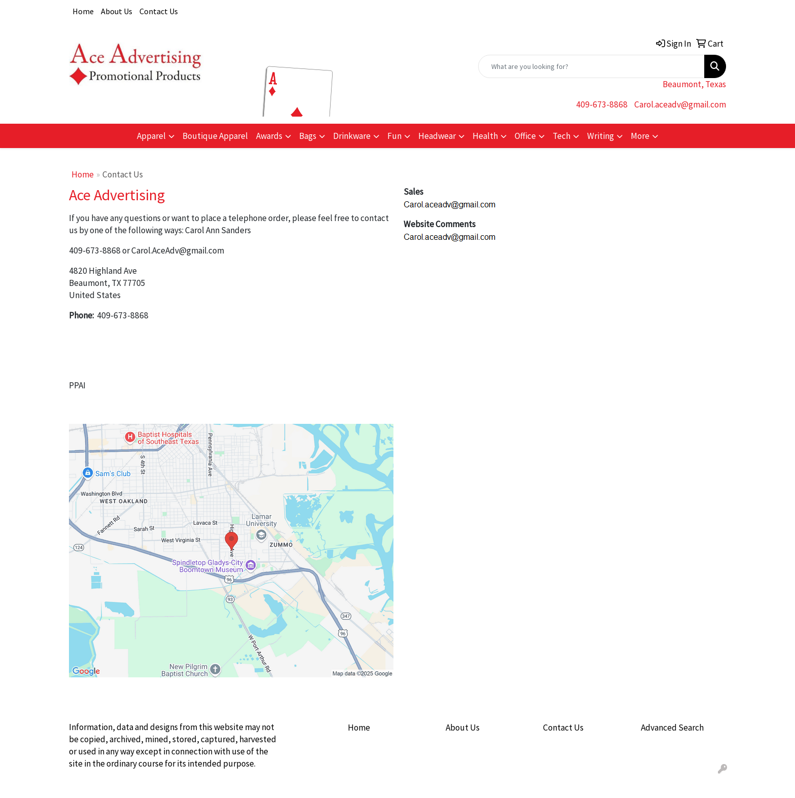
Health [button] (485, 135)
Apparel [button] (151, 135)
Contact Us (158, 11)
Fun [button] (394, 135)
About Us (116, 11)
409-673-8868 (602, 104)
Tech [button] (561, 135)
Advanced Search (672, 727)
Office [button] (525, 135)
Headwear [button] (437, 135)
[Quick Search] (591, 66)
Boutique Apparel (215, 135)
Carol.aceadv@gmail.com (680, 104)
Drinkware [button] (352, 135)
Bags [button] (307, 135)
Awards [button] (269, 135)
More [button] (640, 135)
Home (83, 11)
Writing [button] (600, 135)
